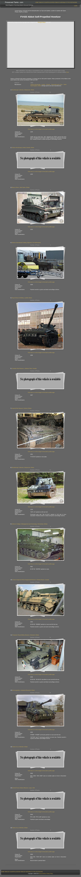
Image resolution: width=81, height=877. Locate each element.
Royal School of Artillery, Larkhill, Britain (22, 297)
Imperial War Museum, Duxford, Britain (22, 408)
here (67, 72)
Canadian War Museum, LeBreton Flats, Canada (24, 368)
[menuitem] (37, 2)
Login (75, 5)
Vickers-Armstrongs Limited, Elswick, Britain (23, 147)
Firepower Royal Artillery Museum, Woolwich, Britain (25, 635)
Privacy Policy (49, 873)
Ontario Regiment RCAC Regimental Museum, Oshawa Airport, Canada (30, 579)
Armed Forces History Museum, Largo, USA (23, 787)
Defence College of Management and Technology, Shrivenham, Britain (30, 524)
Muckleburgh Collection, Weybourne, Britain (23, 89)
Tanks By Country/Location (47, 2)
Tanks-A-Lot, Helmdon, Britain (20, 746)
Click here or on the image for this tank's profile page (41, 129)
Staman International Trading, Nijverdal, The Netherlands (26, 242)
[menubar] (56, 2)
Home (36, 2)
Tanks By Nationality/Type (62, 2)
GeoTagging (73, 2)
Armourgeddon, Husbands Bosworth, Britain (23, 690)
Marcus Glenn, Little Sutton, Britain (21, 187)
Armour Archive (42, 873)
